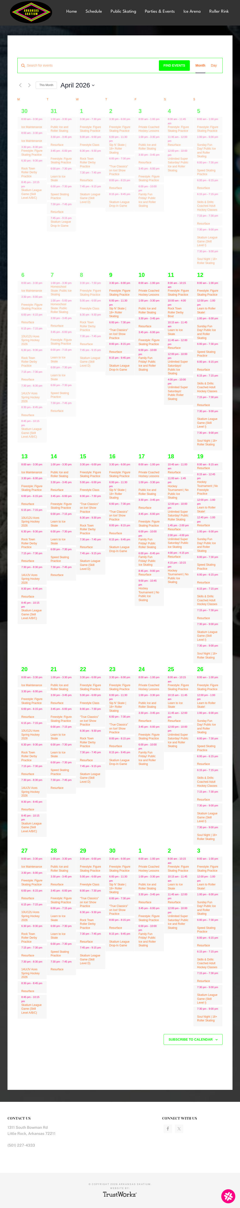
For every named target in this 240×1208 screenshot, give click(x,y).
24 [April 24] (142, 669)
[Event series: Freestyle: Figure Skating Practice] (52, 154)
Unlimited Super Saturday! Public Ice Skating (178, 543)
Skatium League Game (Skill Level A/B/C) (31, 193)
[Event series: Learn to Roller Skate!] (203, 304)
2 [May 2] (169, 850)
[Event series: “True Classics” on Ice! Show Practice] (110, 162)
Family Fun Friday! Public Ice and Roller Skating (147, 363)
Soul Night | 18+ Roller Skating (207, 261)
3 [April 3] (140, 111)
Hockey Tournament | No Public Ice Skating (149, 594)
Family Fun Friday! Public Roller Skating (147, 543)
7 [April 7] (52, 275)
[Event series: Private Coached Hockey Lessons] (140, 123)
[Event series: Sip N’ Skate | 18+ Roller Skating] (115, 140)
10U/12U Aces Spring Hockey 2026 (30, 340)
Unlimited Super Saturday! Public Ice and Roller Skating (178, 164)
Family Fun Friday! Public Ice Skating (147, 560)
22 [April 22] (83, 669)
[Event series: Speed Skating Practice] (52, 190)
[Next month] (29, 85)
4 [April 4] (169, 111)
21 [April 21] (54, 669)
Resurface (57, 145)
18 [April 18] (171, 456)
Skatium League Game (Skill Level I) (207, 241)
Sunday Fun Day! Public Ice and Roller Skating (206, 150)
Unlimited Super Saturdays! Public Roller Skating (178, 393)
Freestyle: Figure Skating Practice (61, 160)
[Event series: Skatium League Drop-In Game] (110, 198)
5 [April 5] (198, 111)
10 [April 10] (142, 275)
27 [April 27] (24, 850)
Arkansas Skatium (33, 12)
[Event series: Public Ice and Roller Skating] (52, 123)
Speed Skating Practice (60, 196)
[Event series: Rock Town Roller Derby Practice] (23, 164)
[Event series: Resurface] (52, 140)
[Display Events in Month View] (200, 65)
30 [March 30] (24, 111)
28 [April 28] (54, 850)
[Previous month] (20, 85)
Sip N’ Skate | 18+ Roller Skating (117, 148)
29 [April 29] (83, 850)
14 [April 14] (54, 456)
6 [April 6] (22, 275)
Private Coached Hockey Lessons (149, 129)
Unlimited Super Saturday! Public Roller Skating (178, 515)
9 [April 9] (110, 275)
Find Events (174, 65)
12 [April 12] (200, 275)
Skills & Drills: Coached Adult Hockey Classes (207, 205)
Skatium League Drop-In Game (119, 204)
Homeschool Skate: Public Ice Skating (61, 290)
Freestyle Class (89, 145)
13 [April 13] (24, 456)
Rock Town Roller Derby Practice (29, 172)
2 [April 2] (110, 111)
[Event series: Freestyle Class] (81, 140)
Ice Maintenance (31, 127)
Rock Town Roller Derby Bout (176, 312)
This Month (46, 85)
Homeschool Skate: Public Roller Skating (59, 308)
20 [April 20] (24, 669)
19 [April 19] (200, 456)
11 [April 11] (171, 275)
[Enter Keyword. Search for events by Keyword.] (88, 65)
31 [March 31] (54, 111)
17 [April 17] (142, 456)
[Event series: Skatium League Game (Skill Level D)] (81, 190)
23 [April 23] (112, 669)
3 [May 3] (198, 850)
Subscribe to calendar (191, 1039)
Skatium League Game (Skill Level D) (90, 198)
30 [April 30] (112, 850)
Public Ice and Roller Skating (59, 129)
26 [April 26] (200, 669)
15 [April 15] (83, 456)
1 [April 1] (81, 111)
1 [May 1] (140, 850)
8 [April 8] (81, 275)
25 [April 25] (171, 669)
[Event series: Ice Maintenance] (23, 123)
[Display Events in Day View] (214, 65)
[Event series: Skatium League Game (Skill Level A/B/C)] (27, 186)
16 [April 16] (112, 456)
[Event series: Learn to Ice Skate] (52, 172)
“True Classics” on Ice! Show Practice (118, 170)
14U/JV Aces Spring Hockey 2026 (30, 397)
